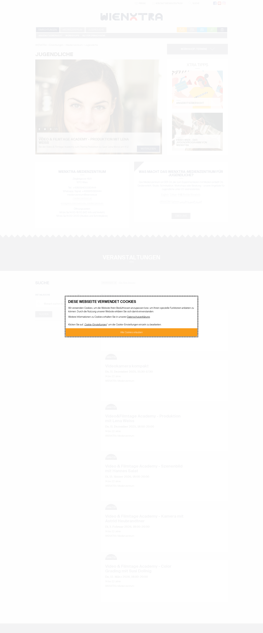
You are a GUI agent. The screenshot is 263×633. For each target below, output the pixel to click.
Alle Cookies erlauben (131, 332)
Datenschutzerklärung (138, 316)
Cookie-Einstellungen (96, 324)
